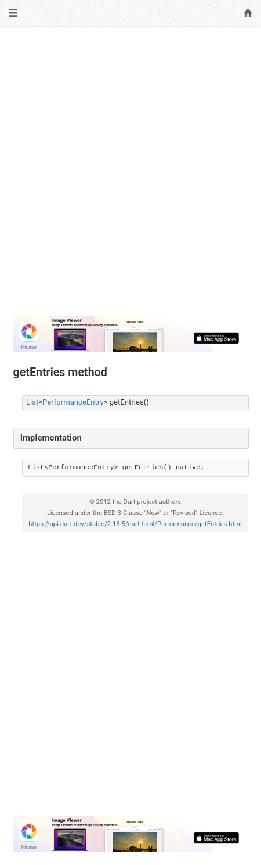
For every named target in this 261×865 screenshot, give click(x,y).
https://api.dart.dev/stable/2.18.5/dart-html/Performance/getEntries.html (134, 524)
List (32, 402)
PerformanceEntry (73, 402)
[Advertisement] (130, 176)
